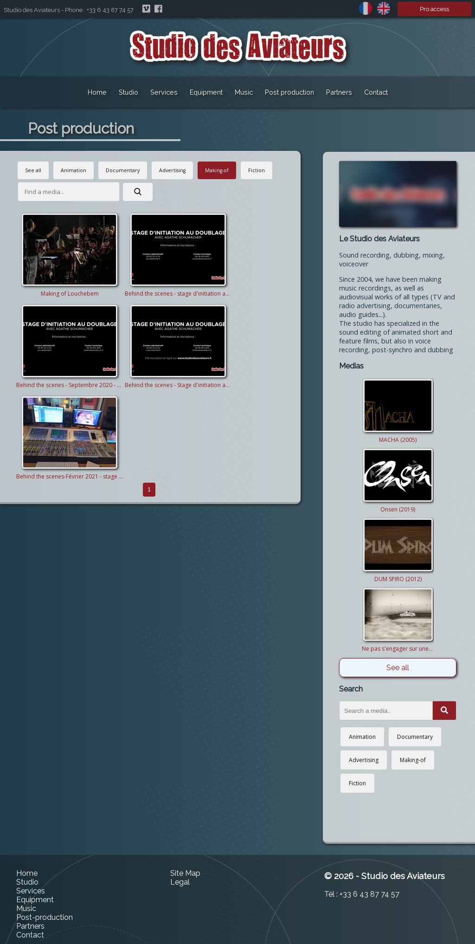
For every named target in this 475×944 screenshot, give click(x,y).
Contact (376, 92)
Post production (289, 92)
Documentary (123, 170)
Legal (180, 882)
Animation (73, 170)
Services (164, 92)
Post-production (44, 917)
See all (33, 170)
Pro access (434, 9)
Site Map (185, 873)
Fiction (256, 170)
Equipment (206, 92)
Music (244, 92)
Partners (339, 92)
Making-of (217, 170)
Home (97, 92)
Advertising (172, 170)
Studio (128, 92)
